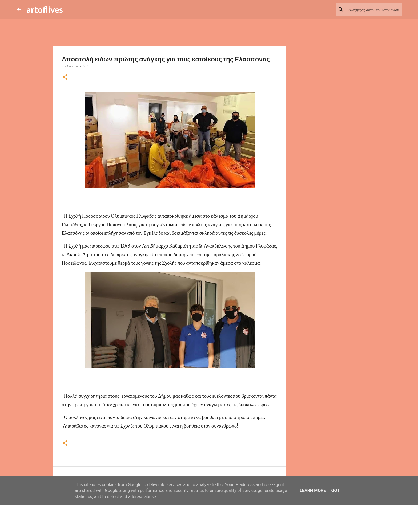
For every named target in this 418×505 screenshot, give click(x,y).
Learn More (313, 490)
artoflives (44, 9)
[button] (65, 77)
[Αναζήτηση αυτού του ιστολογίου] (374, 9)
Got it (337, 490)
